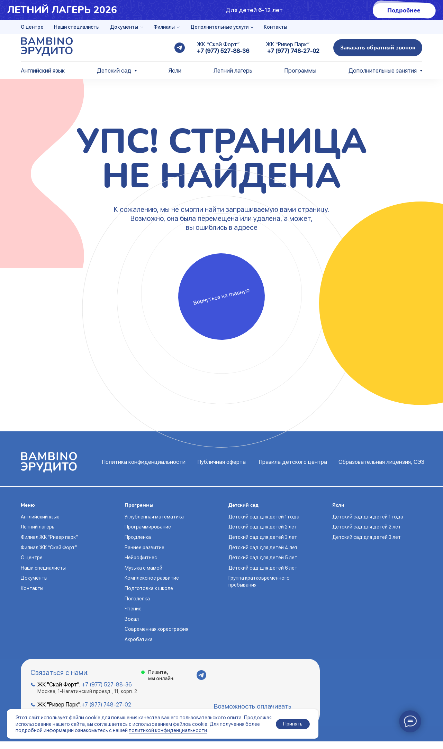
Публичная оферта (222, 462)
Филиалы (164, 27)
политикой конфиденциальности (168, 730)
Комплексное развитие (152, 578)
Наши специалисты (77, 27)
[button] (377, 47)
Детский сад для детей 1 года (263, 516)
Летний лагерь (233, 70)
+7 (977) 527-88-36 (223, 51)
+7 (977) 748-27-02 (293, 51)
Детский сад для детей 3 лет (262, 537)
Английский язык (43, 70)
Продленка (138, 537)
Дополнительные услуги (219, 27)
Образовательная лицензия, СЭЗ (381, 462)
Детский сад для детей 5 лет (262, 557)
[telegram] (179, 48)
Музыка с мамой (143, 568)
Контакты (275, 27)
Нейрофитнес (141, 557)
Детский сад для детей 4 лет (263, 547)
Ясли (175, 70)
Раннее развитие (144, 547)
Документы (124, 27)
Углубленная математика (154, 516)
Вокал (132, 619)
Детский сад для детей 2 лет (262, 527)
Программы (300, 70)
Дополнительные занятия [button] (383, 70)
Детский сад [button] (115, 70)
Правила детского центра (293, 462)
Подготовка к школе (149, 588)
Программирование (148, 527)
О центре (32, 27)
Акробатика (139, 639)
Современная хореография (156, 629)
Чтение (133, 608)
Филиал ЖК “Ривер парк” (49, 537)
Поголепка (137, 598)
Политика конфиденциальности (144, 462)
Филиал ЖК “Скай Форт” (49, 547)
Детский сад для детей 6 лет (262, 568)
